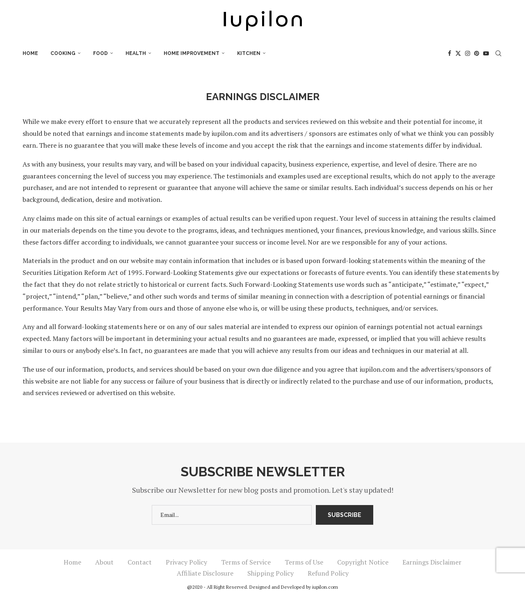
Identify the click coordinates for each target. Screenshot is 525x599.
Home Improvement (191, 53)
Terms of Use (304, 562)
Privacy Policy (186, 562)
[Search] (498, 53)
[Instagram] (467, 53)
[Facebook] (449, 53)
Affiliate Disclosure (205, 573)
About (104, 562)
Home (30, 53)
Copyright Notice (362, 562)
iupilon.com (325, 587)
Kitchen (248, 53)
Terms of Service (246, 562)
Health (136, 53)
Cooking (62, 53)
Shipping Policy (270, 573)
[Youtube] (486, 53)
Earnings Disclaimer (431, 562)
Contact (140, 562)
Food (100, 53)
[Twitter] (458, 53)
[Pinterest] (476, 53)
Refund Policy (328, 573)
